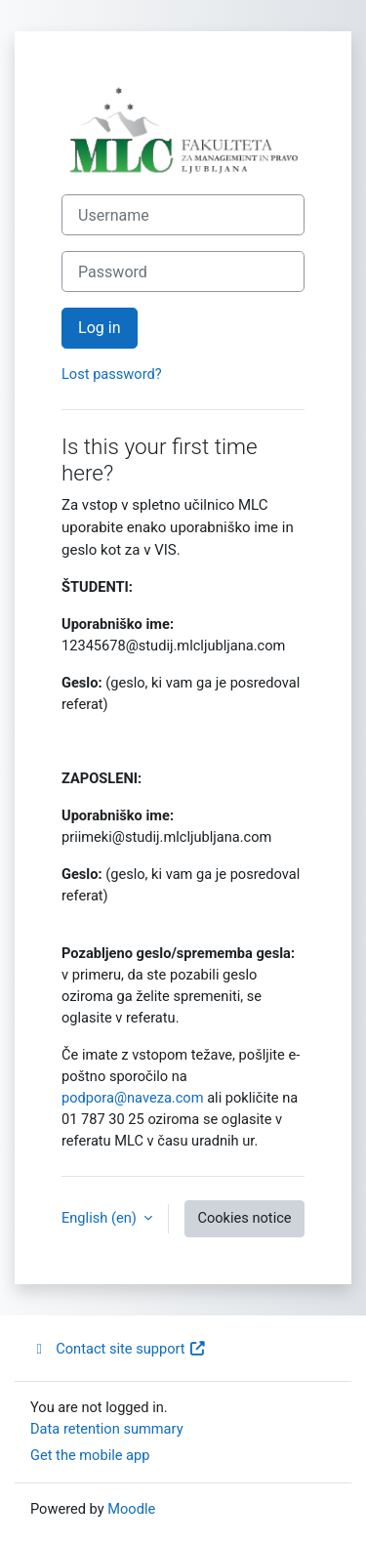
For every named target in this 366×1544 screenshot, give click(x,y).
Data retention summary (106, 1429)
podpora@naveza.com (132, 1097)
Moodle (131, 1509)
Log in (99, 327)
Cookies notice (244, 1218)
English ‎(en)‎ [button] (100, 1218)
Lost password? (111, 374)
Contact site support (118, 1348)
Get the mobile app (89, 1455)
